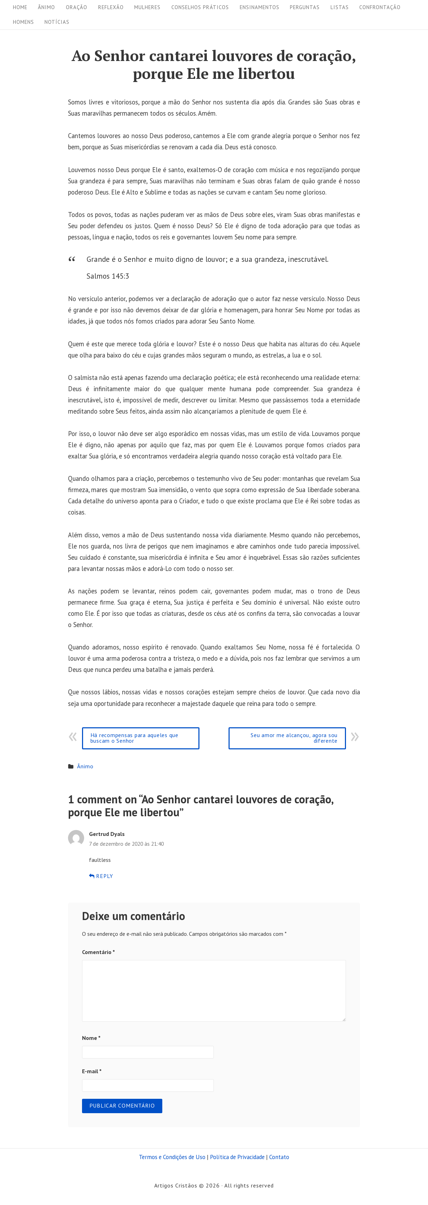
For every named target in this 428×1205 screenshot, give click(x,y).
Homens (23, 22)
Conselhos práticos (200, 7)
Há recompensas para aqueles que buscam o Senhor (134, 737)
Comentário (98, 951)
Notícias (57, 22)
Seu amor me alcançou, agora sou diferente (294, 737)
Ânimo (46, 7)
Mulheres (147, 7)
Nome (91, 1037)
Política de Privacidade (237, 1157)
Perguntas (305, 7)
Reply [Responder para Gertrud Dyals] (101, 875)
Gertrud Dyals (107, 833)
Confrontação (380, 7)
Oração (76, 7)
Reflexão (111, 7)
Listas (340, 7)
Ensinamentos (259, 7)
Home (20, 7)
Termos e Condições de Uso (172, 1157)
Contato (279, 1157)
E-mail (92, 1071)
